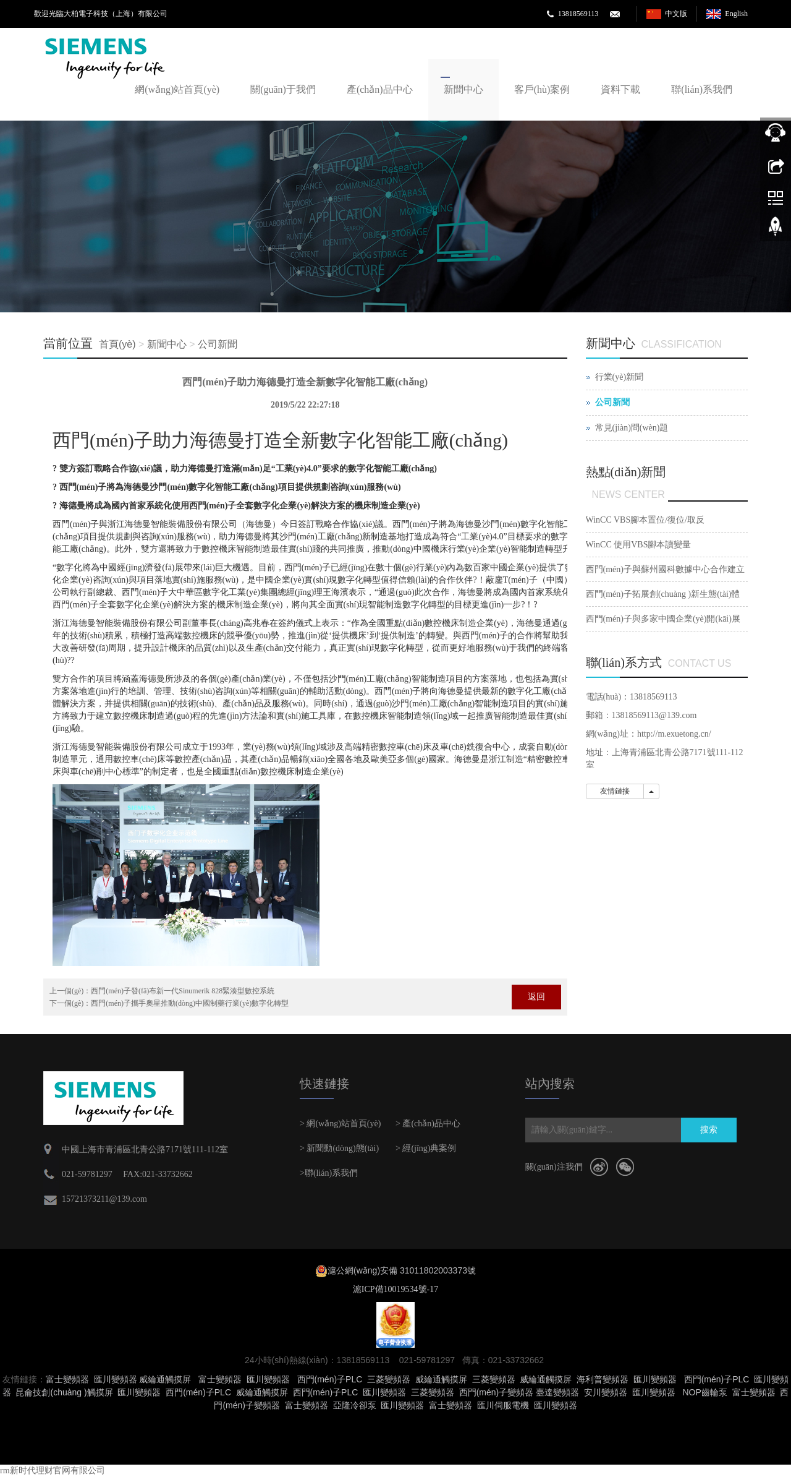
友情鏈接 (615, 791)
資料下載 (620, 89)
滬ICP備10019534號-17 (395, 1289)
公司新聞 (217, 344)
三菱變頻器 (388, 1379)
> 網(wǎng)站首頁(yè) (340, 1123)
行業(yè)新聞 (619, 377)
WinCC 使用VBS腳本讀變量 (639, 544)
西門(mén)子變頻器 (496, 1392)
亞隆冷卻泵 (354, 1405)
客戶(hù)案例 (542, 89)
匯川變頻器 (115, 1379)
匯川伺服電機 (503, 1405)
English (736, 13)
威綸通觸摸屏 (165, 1379)
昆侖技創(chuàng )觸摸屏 (63, 1392)
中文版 (676, 13)
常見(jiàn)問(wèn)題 (632, 427)
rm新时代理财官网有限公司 (52, 1470)
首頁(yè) (117, 344)
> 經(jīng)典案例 (426, 1148)
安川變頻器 (605, 1392)
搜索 (708, 1129)
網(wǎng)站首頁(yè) (177, 89)
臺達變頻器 (557, 1392)
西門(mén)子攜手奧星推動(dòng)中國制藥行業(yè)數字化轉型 (190, 1003)
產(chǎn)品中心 (380, 89)
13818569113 (578, 13)
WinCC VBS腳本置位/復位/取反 (645, 519)
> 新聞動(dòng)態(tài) (339, 1148)
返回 (536, 996)
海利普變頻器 (602, 1379)
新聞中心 (463, 89)
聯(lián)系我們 (701, 89)
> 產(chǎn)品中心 (428, 1123)
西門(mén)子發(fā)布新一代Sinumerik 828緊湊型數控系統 (182, 991)
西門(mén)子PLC (330, 1379)
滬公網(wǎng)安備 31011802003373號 (402, 1270)
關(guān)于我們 (283, 89)
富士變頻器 (67, 1379)
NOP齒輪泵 (704, 1392)
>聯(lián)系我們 (329, 1173)
